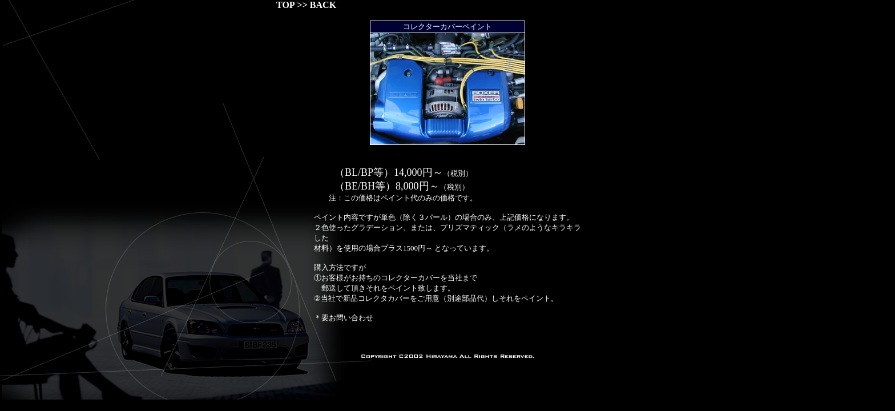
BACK (323, 5)
